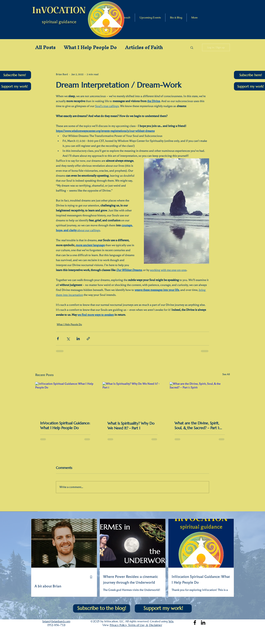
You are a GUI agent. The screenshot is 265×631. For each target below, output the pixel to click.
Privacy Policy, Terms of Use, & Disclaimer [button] (136, 625)
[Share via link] (88, 339)
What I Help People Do (90, 47)
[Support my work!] (163, 608)
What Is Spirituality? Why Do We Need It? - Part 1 (130, 425)
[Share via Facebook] (58, 339)
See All (226, 374)
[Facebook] (195, 622)
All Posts (45, 47)
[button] (192, 47)
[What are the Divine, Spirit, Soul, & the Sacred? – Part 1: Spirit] (200, 399)
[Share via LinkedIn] (78, 339)
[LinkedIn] (203, 622)
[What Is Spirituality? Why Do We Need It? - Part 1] (132, 399)
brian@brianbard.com (56, 621)
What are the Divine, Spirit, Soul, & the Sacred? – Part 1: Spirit (197, 425)
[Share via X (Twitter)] (68, 339)
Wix (171, 621)
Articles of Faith (144, 47)
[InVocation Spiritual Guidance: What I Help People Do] (65, 399)
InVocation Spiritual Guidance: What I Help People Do (65, 425)
